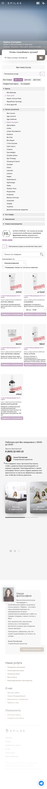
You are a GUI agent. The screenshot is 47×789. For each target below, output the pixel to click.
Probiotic (10, 195)
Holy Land (24, 47)
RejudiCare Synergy (14, 101)
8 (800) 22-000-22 (14, 453)
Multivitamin (11, 179)
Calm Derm (11, 146)
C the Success (12, 143)
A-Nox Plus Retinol (14, 131)
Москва (28, 67)
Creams (9, 149)
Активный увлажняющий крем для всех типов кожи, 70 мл (11, 307)
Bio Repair (11, 140)
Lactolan (10, 170)
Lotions (9, 173)
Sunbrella (10, 201)
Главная (6, 47)
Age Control (11, 116)
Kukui (9, 167)
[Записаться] (41, 57)
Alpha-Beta (11, 125)
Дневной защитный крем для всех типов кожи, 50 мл (11, 358)
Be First (10, 137)
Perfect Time (11, 189)
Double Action (12, 155)
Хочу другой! (12, 105)
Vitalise (9, 204)
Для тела (36, 80)
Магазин (14, 47)
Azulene (10, 134)
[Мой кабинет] (43, 3)
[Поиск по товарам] (21, 255)
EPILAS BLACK (11, 296)
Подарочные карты (10, 84)
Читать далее (7, 241)
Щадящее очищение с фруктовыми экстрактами (34, 306)
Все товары (7, 80)
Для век (28, 80)
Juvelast (10, 164)
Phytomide (11, 192)
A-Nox (9, 128)
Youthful (10, 207)
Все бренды (11, 92)
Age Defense (12, 119)
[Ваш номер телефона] (21, 57)
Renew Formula (13, 198)
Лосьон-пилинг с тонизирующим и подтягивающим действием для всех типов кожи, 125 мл (35, 359)
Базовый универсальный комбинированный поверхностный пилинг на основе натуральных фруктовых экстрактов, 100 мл (11, 412)
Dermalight (11, 152)
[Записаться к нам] (38, 3)
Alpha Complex (12, 122)
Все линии (11, 113)
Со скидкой (25, 84)
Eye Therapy (11, 158)
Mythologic (11, 182)
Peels (9, 186)
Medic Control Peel (14, 98)
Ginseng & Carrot (13, 161)
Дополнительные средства (17, 210)
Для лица (18, 80)
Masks (9, 176)
